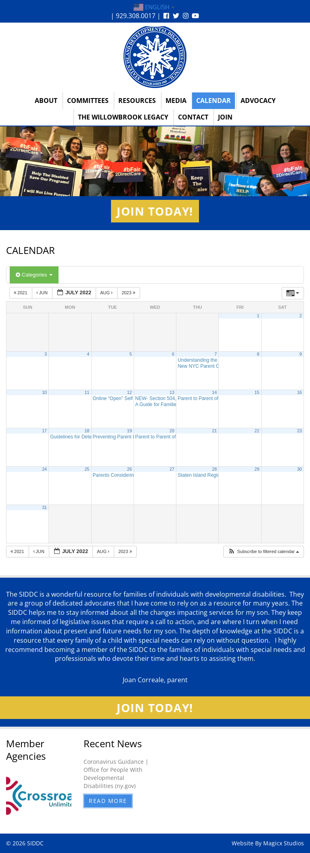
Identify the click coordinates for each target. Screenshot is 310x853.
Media (175, 100)
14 (214, 392)
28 (214, 469)
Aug (107, 292)
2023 (128, 292)
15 (257, 392)
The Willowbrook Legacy (123, 117)
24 (44, 469)
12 (129, 392)
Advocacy (258, 100)
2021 (21, 292)
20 (172, 430)
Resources (137, 100)
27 (172, 469)
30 (299, 469)
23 (299, 430)
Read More (108, 801)
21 (214, 430)
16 (299, 392)
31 (44, 507)
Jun (42, 292)
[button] (263, 551)
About (46, 100)
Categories (34, 275)
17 (44, 430)
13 (172, 392)
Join (225, 117)
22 (257, 430)
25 (86, 469)
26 (129, 469)
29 (257, 469)
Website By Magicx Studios (268, 843)
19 (129, 430)
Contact (193, 117)
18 (86, 430)
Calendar (213, 100)
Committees (88, 100)
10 (44, 392)
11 (86, 392)
